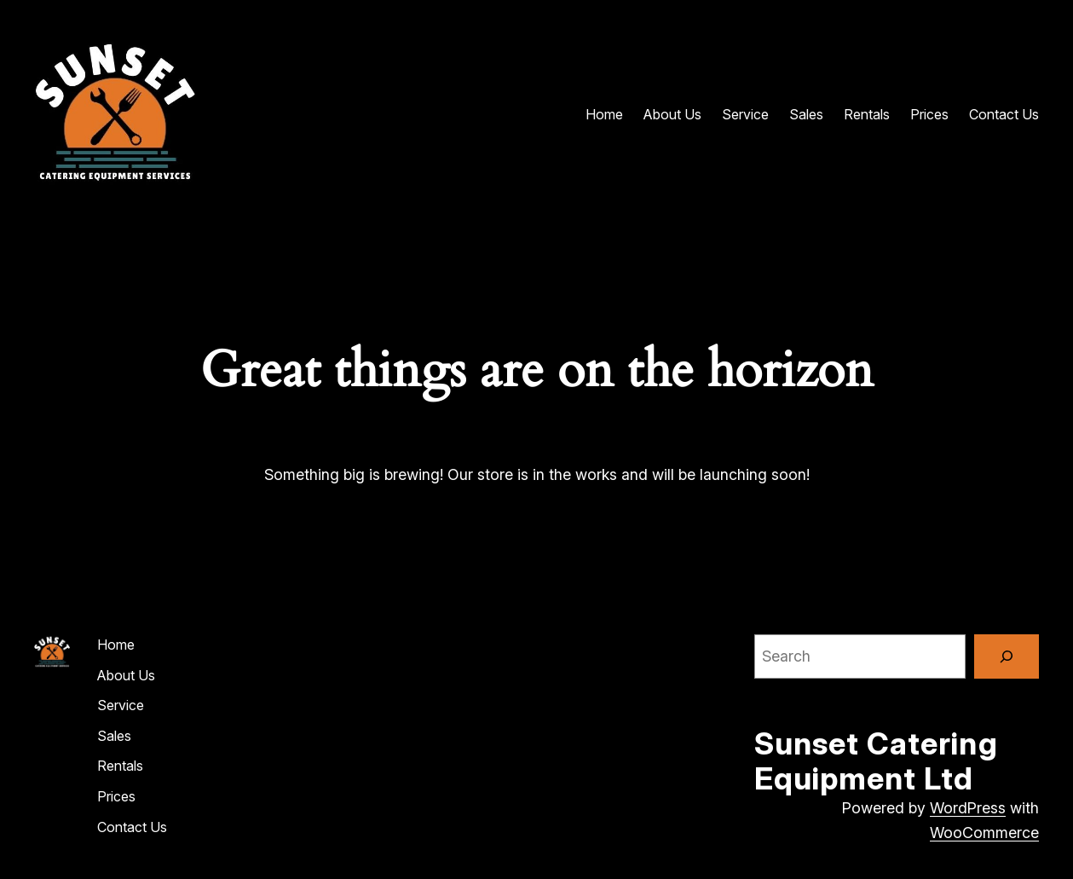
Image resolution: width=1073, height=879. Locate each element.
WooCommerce (984, 832)
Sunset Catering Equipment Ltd (876, 761)
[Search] (1006, 656)
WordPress (968, 808)
